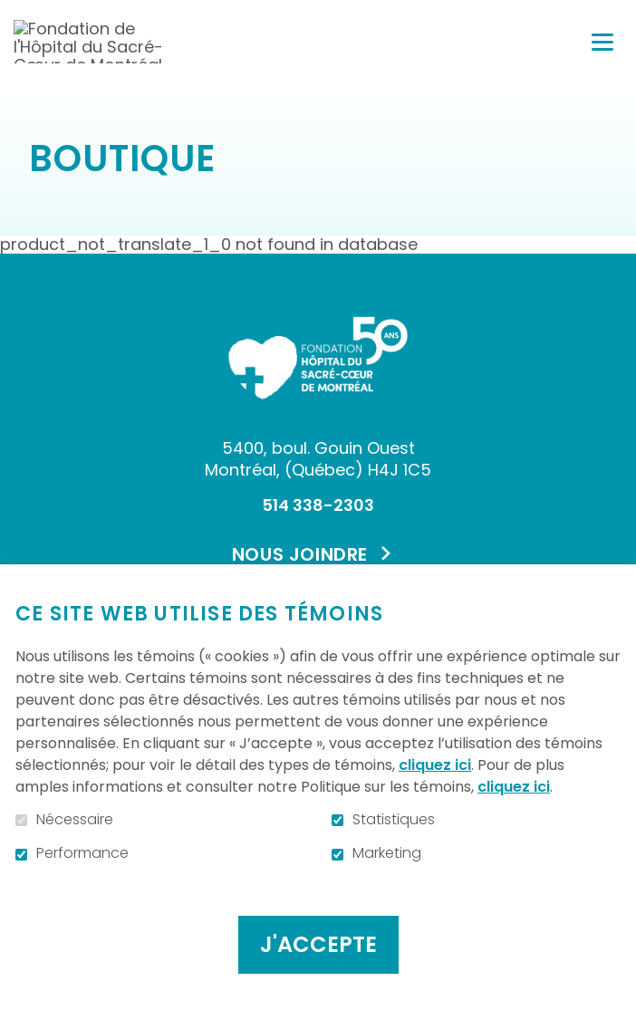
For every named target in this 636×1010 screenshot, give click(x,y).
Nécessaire (74, 820)
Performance (82, 853)
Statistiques (393, 820)
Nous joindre (300, 554)
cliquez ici (435, 765)
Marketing (386, 853)
